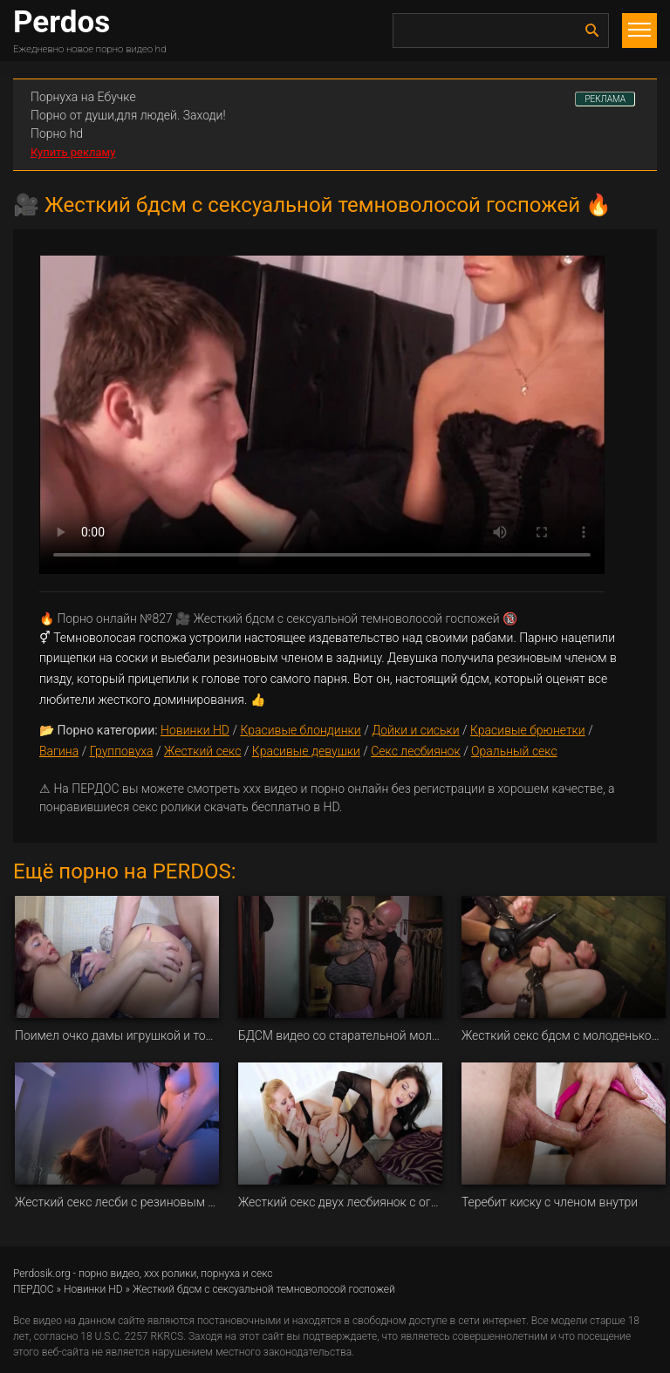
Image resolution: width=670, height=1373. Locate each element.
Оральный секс (514, 751)
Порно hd (57, 133)
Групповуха (122, 751)
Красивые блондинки (300, 730)
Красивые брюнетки (527, 730)
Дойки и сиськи (416, 730)
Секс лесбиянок (415, 751)
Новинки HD (195, 730)
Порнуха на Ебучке (83, 97)
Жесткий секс (202, 751)
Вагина (59, 751)
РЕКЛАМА (605, 99)
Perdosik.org (42, 1273)
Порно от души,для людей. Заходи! (128, 115)
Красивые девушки (306, 751)
